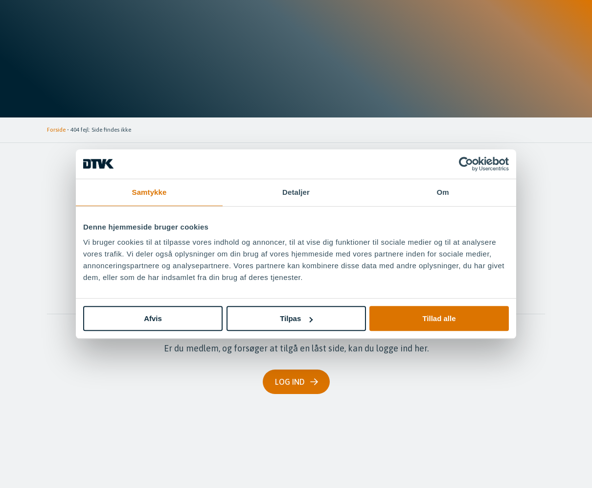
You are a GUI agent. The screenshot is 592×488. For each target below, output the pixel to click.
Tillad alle (438, 318)
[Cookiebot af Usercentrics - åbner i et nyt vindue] (466, 164)
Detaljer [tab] (296, 192)
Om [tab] (442, 192)
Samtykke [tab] (149, 192)
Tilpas (296, 318)
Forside (56, 129)
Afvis (153, 318)
